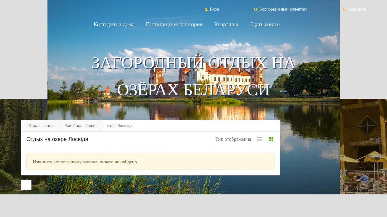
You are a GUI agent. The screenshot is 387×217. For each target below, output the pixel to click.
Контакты (354, 9)
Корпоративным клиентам (280, 9)
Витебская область (80, 125)
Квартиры (226, 24)
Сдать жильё (264, 24)
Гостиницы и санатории (174, 24)
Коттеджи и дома (114, 24)
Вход (211, 9)
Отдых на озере (41, 125)
